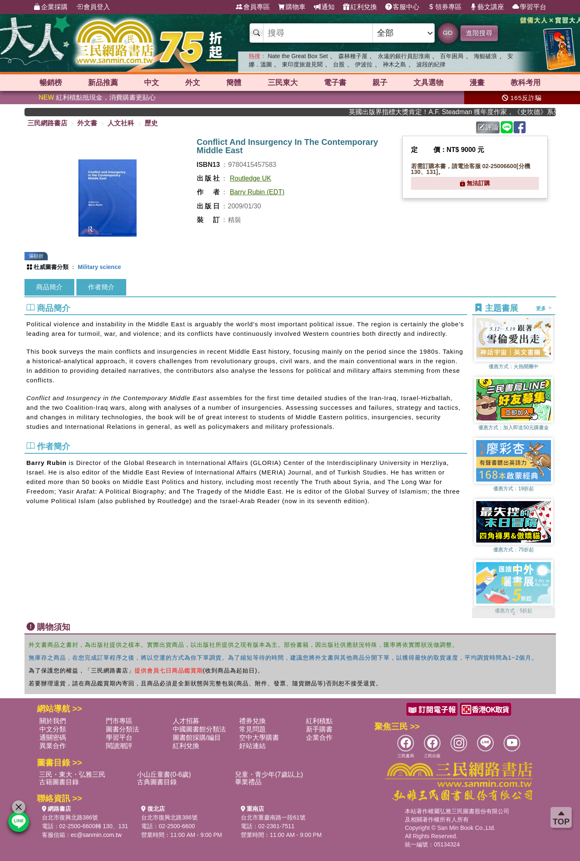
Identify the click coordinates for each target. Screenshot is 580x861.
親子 (379, 82)
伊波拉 (363, 64)
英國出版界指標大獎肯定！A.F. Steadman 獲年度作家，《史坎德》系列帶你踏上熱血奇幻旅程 (462, 111)
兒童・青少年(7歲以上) (269, 774)
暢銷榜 (50, 82)
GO (448, 32)
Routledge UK (251, 178)
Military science (99, 267)
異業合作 (52, 745)
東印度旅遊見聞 (302, 64)
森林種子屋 (352, 56)
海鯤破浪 (485, 56)
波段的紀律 (430, 64)
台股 (339, 64)
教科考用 (526, 82)
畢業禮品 (248, 781)
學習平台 (529, 7)
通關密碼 (52, 737)
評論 (488, 127)
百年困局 (451, 56)
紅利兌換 (360, 7)
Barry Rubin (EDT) (257, 192)
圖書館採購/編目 (197, 737)
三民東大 (283, 82)
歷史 (151, 123)
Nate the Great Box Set (298, 56)
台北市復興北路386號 (70, 817)
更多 (544, 308)
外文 (192, 82)
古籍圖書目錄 (59, 781)
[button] (513, 614)
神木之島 (394, 64)
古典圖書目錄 (157, 781)
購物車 (292, 7)
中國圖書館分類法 (199, 729)
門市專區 (119, 720)
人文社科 (121, 123)
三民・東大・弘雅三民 (72, 774)
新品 (103, 82)
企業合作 (319, 737)
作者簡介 (101, 287)
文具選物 (428, 82)
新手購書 (319, 729)
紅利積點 (319, 720)
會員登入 (93, 7)
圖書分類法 (122, 729)
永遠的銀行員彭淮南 (404, 56)
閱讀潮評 (119, 745)
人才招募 (186, 720)
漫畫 (477, 82)
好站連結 (252, 745)
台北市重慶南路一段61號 (273, 817)
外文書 (87, 123)
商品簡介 (49, 287)
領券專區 (445, 7)
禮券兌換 (252, 720)
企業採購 (51, 7)
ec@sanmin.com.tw (96, 835)
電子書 (335, 82)
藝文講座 (487, 7)
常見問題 (252, 729)
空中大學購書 (259, 737)
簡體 (233, 82)
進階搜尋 (479, 33)
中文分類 (52, 729)
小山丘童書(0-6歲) (164, 774)
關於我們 (52, 720)
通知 (324, 7)
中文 (151, 82)
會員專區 (253, 7)
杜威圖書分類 (51, 267)
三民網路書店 (47, 123)
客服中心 (402, 7)
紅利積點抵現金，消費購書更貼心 (97, 97)
